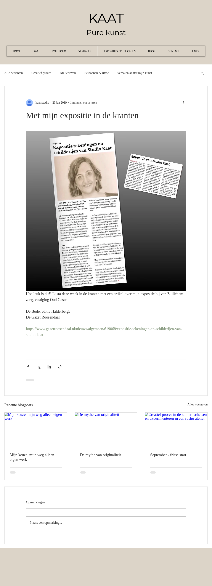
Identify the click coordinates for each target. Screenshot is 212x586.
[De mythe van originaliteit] (106, 430)
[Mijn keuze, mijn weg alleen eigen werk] (36, 430)
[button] (202, 73)
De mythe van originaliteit (100, 455)
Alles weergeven (198, 404)
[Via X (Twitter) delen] (39, 367)
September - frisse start (168, 455)
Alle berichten (13, 73)
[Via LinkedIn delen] (49, 367)
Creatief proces (41, 73)
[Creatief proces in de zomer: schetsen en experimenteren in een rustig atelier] (176, 430)
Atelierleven (68, 73)
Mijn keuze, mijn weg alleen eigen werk (32, 457)
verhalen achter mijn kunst (134, 73)
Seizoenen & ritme (97, 73)
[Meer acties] (183, 102)
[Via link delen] (60, 367)
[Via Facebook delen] (28, 367)
